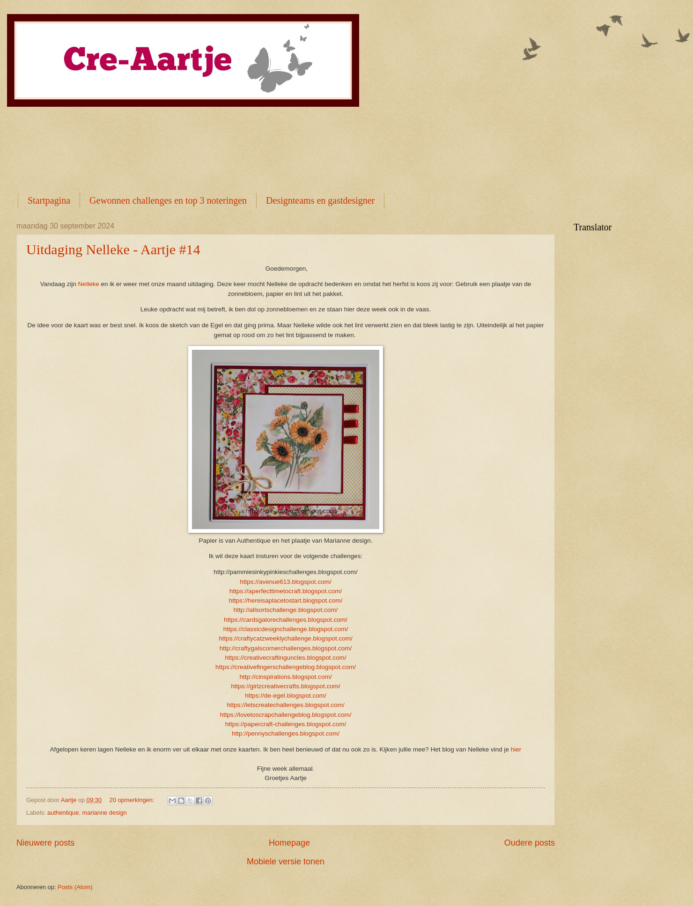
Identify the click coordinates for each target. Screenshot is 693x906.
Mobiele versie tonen (285, 861)
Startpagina (49, 200)
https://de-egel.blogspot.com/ (285, 695)
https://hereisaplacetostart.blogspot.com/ (286, 600)
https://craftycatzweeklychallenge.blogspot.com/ (285, 638)
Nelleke (89, 283)
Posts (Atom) (75, 887)
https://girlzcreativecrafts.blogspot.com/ (285, 686)
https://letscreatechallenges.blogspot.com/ (286, 704)
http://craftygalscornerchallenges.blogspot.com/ (286, 648)
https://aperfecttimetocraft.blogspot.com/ (285, 591)
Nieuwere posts (45, 842)
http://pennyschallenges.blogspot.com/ (285, 733)
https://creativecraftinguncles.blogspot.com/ (285, 657)
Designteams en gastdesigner (320, 200)
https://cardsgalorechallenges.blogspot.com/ (285, 619)
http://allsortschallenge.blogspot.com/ (286, 609)
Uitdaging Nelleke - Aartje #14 (113, 249)
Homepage (289, 842)
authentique (63, 812)
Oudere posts (529, 842)
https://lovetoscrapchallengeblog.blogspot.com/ (286, 714)
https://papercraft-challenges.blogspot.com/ (285, 724)
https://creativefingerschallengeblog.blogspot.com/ (285, 666)
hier (516, 749)
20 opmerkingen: (133, 799)
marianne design (104, 812)
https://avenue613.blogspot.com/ (285, 581)
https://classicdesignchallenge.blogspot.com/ (285, 629)
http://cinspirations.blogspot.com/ (286, 676)
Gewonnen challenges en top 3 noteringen (168, 200)
